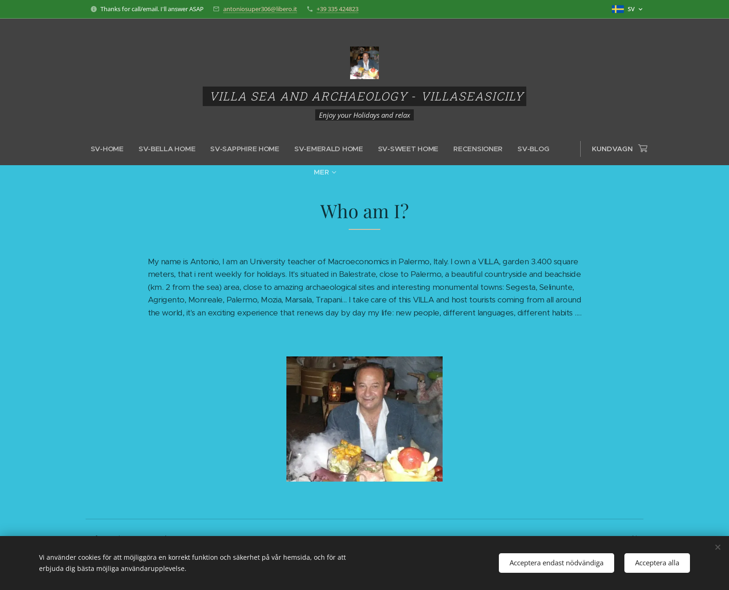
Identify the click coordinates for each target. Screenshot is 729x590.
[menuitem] (111, 149)
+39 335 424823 (337, 9)
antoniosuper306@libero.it (260, 9)
